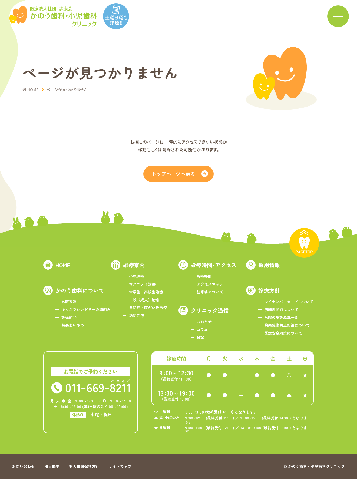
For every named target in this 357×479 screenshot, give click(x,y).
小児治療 (136, 276)
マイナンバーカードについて (288, 301)
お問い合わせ (23, 466)
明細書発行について (281, 309)
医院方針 (69, 301)
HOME (62, 265)
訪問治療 (136, 315)
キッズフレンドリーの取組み (86, 309)
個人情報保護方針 (84, 466)
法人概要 (52, 466)
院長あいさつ (72, 325)
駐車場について (210, 292)
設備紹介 (69, 317)
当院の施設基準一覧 (281, 317)
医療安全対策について (283, 333)
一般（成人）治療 (144, 300)
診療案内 (134, 265)
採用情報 (269, 265)
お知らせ (204, 321)
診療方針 (269, 290)
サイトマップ (120, 466)
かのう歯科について (79, 290)
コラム (202, 329)
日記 (200, 337)
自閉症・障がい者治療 (148, 307)
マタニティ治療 (142, 284)
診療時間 (204, 276)
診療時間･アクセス (214, 265)
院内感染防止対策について (287, 325)
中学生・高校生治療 (146, 292)
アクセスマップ (210, 284)
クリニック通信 (210, 310)
